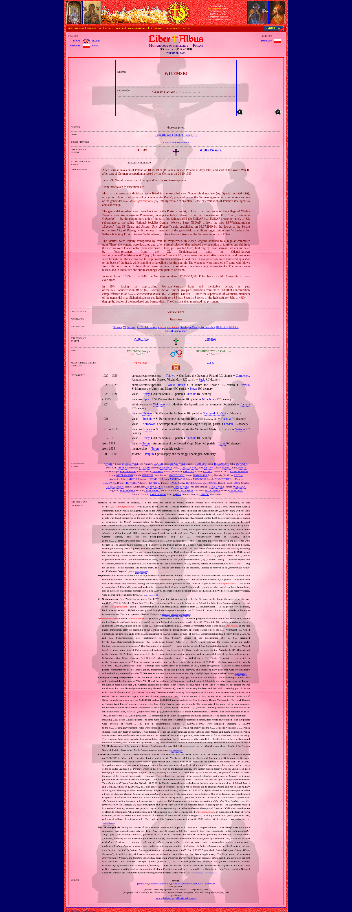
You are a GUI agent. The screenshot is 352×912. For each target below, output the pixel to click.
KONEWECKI (177, 475)
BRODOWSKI (221, 463)
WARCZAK (239, 486)
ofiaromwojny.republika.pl (180, 615)
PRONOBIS (131, 482)
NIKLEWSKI (222, 479)
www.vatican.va (198, 873)
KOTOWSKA (200, 475)
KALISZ (207, 471)
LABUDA (132, 479)
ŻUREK (204, 494)
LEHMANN (155, 479)
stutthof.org (166, 615)
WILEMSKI (186, 490)
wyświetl (75, 45)
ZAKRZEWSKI (158, 494)
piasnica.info (142, 883)
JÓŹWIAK (188, 471)
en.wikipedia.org (141, 571)
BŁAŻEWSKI (177, 463)
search (95, 40)
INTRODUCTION (94, 28)
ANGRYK (109, 463)
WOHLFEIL (236, 490)
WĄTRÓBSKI (127, 490)
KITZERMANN (124, 475)
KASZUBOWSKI (239, 471)
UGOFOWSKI (216, 486)
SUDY (237, 482)
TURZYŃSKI (181, 486)
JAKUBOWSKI (128, 471)
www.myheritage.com (165, 898)
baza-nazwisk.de (207, 883)
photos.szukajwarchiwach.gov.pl (185, 883)
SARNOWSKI (210, 482)
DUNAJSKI (242, 463)
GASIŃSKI (166, 467)
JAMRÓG (157, 471)
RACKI (174, 482)
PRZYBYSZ (154, 482)
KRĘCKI (238, 475)
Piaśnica (117, 327)
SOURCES (120, 28)
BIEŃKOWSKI (130, 463)
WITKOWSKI (212, 490)
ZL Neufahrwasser (147, 327)
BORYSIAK (201, 463)
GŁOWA (208, 467)
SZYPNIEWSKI (154, 486)
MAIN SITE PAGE (76, 28)
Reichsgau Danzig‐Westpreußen (197, 327)
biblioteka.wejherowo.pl (159, 883)
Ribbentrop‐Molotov (227, 327)
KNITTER (147, 475)
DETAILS (108, 28)
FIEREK (122, 467)
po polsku (266, 40)
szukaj (95, 45)
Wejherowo (129, 327)
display (76, 40)
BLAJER (158, 463)
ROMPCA (191, 482)
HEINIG (226, 467)
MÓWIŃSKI (199, 479)
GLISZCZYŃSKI (189, 467)
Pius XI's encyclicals (176, 331)
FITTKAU (144, 467)
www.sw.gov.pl (151, 595)
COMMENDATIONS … (137, 28)
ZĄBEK (177, 494)
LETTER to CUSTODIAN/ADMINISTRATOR (170, 28)
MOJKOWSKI (177, 479)
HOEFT (242, 467)
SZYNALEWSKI (115, 486)
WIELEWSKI (152, 490)
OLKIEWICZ (110, 482)
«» (168, 327)
